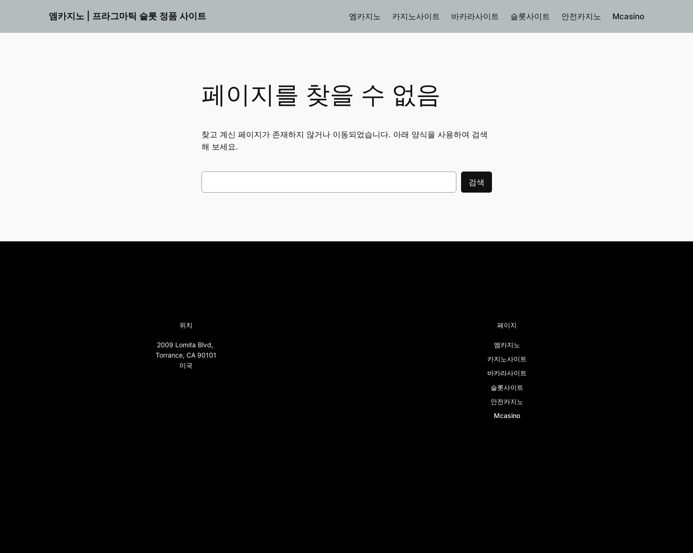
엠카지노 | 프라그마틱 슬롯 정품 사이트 (127, 16)
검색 (476, 182)
